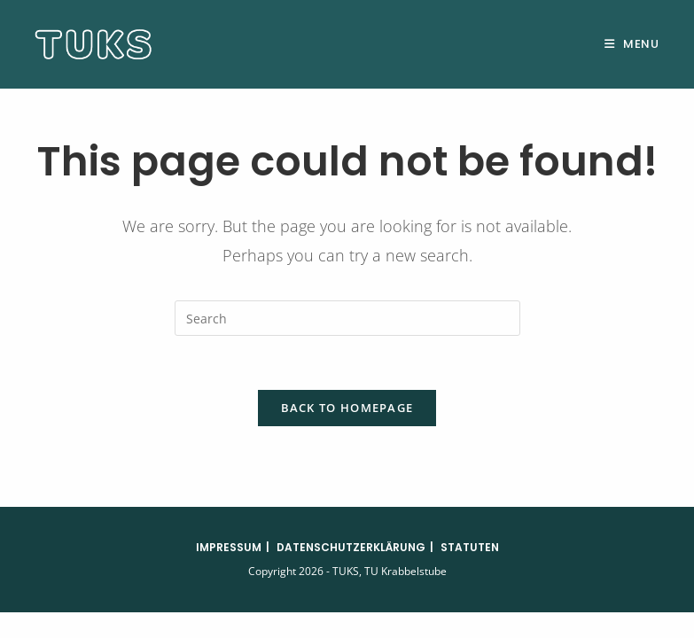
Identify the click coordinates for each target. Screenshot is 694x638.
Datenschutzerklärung (351, 547)
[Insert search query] (347, 318)
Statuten (470, 547)
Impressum (228, 547)
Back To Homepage (347, 408)
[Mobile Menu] (631, 43)
